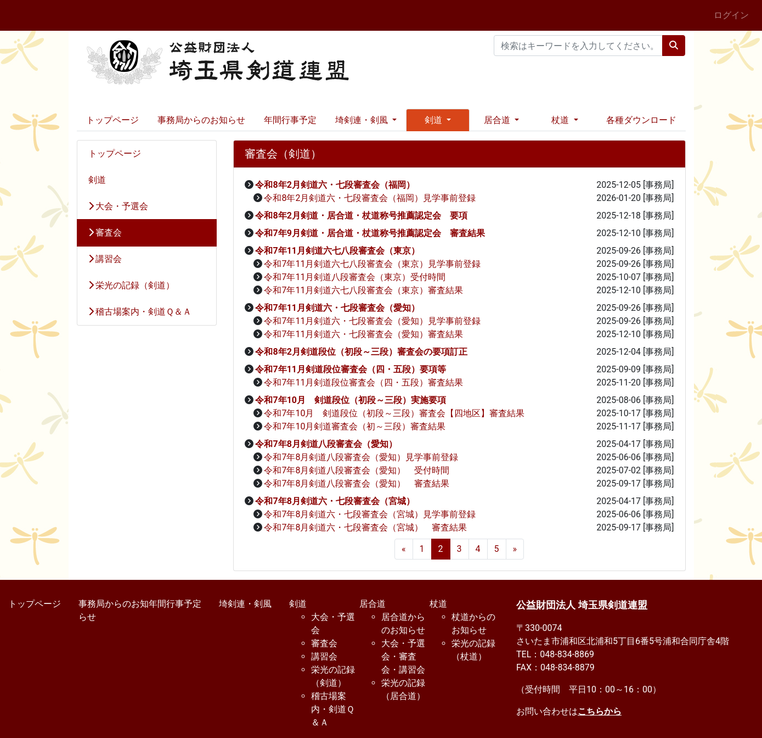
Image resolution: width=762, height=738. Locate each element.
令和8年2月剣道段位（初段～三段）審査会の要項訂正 (361, 351)
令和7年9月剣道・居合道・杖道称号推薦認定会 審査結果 (369, 233)
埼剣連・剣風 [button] (362, 120)
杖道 (438, 604)
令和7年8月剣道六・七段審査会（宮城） (334, 501)
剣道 (97, 180)
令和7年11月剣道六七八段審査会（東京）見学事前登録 (372, 264)
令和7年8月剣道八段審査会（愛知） (326, 444)
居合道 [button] (498, 120)
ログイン (731, 15)
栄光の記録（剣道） (131, 285)
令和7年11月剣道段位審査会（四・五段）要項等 (350, 369)
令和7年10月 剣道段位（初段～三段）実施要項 (350, 400)
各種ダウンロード (641, 120)
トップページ (112, 120)
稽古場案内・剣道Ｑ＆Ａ (140, 311)
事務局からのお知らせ (201, 120)
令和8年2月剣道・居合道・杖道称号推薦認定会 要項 (361, 215)
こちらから (600, 711)
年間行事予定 (290, 120)
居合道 (372, 604)
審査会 (105, 232)
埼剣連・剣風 (245, 604)
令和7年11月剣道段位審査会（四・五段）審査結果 (363, 382)
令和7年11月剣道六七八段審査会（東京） (337, 250)
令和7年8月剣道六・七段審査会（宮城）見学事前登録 (370, 514)
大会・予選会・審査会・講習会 (403, 656)
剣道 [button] (434, 120)
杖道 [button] (561, 120)
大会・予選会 (118, 206)
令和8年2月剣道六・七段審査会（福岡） (334, 185)
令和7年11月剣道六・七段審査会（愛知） (337, 308)
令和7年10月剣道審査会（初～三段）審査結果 (354, 426)
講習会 (105, 259)
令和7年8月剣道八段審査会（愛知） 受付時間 (356, 470)
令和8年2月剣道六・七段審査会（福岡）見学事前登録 (370, 198)
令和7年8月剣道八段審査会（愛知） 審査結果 (356, 483)
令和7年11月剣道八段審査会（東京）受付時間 (354, 277)
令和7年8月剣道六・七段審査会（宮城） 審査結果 (365, 527)
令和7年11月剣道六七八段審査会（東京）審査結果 (363, 290)
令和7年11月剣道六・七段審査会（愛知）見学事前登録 (372, 321)
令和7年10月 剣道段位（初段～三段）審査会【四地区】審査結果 (394, 413)
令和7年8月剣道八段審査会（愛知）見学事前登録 (361, 457)
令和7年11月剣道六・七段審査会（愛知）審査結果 (363, 334)
